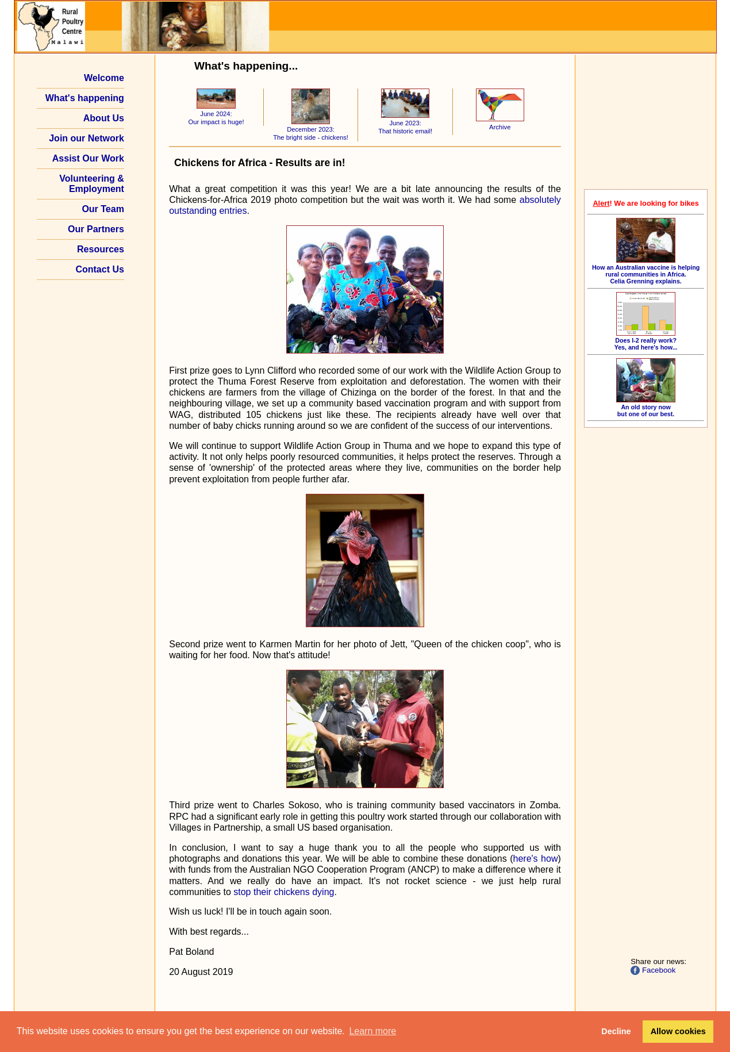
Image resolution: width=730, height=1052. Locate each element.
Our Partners (96, 229)
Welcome (104, 78)
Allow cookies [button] (678, 1031)
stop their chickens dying (283, 892)
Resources (100, 249)
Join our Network (86, 138)
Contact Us (99, 269)
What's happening (84, 98)
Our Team (103, 209)
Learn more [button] (372, 1031)
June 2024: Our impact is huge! (216, 114)
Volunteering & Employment (91, 184)
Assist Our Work (88, 158)
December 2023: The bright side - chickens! (310, 129)
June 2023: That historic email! (405, 123)
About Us (103, 118)
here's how (535, 858)
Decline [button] (616, 1031)
